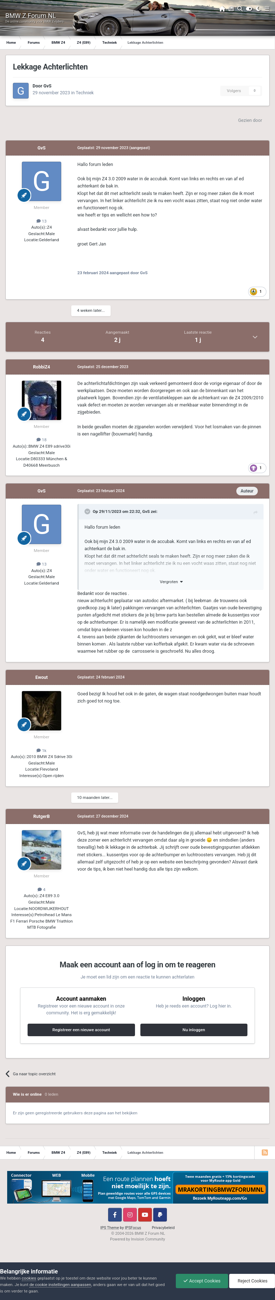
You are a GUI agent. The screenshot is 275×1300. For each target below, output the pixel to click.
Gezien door (250, 120)
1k (41, 750)
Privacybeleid (163, 1227)
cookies (29, 1278)
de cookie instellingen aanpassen (60, 1284)
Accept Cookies (202, 1281)
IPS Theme (109, 1227)
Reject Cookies (252, 1281)
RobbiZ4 (41, 367)
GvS (47, 86)
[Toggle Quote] (88, 511)
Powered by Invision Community (137, 1239)
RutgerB (41, 816)
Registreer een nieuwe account (81, 1029)
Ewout (41, 677)
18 (42, 439)
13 (42, 221)
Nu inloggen (194, 1029)
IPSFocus (133, 1227)
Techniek (85, 92)
